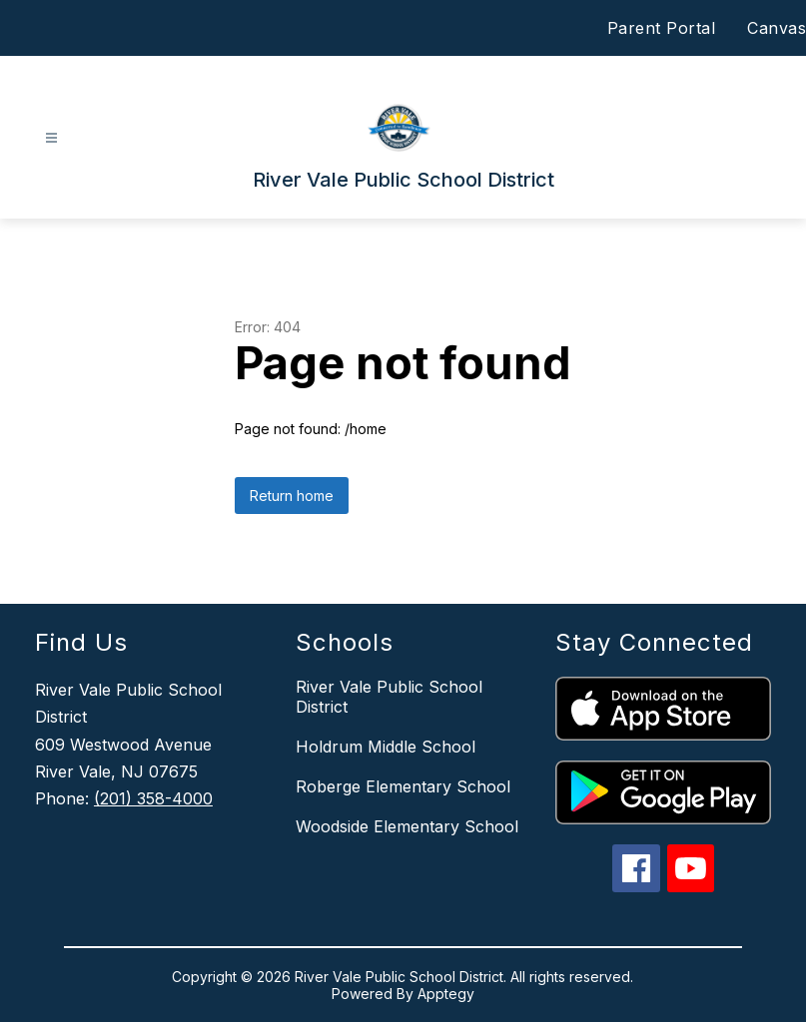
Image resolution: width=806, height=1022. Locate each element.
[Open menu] (51, 138)
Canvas (776, 28)
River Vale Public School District (389, 697)
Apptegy (445, 993)
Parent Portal (661, 28)
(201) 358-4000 (153, 798)
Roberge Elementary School (403, 786)
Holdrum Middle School (385, 747)
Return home (292, 495)
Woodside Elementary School (407, 826)
